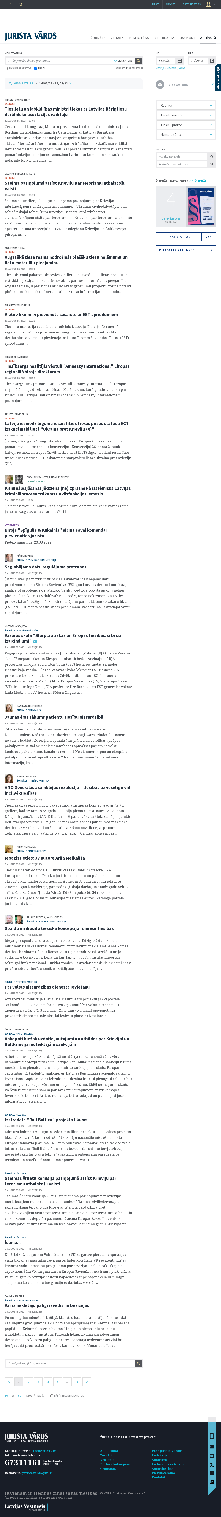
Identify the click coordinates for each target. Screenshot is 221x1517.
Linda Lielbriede (59, 477)
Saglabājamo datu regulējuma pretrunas (46, 567)
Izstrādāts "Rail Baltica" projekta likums (46, 1120)
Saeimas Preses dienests (20, 173)
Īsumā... (13, 1242)
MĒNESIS (172, 68)
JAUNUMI (187, 38)
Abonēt (171, 4)
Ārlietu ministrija (16, 414)
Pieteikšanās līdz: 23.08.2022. (28, 542)
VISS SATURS (23, 83)
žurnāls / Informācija (19, 1033)
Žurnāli (106, 1455)
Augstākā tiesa (15, 247)
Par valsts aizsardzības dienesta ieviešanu (47, 987)
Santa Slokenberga (29, 705)
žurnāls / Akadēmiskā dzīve (21, 630)
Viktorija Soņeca (16, 626)
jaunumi (10, 104)
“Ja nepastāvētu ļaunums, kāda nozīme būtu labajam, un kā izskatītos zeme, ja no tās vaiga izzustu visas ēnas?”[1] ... (67, 509)
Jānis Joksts (54, 917)
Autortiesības (163, 1469)
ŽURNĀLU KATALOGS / (182, 181)
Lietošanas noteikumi (169, 1464)
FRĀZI (39, 68)
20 (12, 1395)
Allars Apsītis (36, 917)
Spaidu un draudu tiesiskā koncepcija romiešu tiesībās (59, 928)
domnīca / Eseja (36, 481)
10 (6, 1395)
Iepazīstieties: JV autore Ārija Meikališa (45, 858)
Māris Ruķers (25, 555)
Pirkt (155, 4)
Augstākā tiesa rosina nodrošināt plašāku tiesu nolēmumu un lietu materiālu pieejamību (66, 260)
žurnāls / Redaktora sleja (21, 1300)
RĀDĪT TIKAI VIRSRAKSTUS (67, 1395)
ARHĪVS (206, 38)
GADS (182, 68)
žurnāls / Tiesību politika (33, 780)
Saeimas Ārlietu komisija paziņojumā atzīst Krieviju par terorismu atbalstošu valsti (61, 1181)
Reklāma (107, 1460)
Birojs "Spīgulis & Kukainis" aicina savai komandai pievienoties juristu (56, 533)
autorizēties (192, 4)
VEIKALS (117, 38)
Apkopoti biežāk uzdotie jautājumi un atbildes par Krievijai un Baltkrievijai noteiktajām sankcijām (67, 1041)
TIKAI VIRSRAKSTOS (18, 68)
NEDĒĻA (160, 68)
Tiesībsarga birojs (16, 356)
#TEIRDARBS (165, 38)
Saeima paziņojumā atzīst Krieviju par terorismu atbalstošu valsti (65, 186)
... (67, 1382)
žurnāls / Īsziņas (15, 1114)
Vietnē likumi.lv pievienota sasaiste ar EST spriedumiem (61, 314)
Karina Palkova (26, 776)
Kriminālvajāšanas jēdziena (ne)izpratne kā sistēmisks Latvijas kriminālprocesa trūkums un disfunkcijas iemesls (68, 491)
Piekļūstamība (163, 1473)
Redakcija (160, 1455)
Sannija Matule (14, 1296)
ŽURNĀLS (98, 38)
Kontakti (159, 1477)
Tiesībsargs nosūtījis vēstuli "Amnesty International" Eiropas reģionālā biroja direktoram (67, 369)
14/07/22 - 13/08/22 (53, 83)
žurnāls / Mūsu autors (31, 851)
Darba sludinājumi (115, 1464)
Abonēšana (109, 1451)
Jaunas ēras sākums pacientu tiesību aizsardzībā (54, 717)
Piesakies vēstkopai (185, 249)
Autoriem (159, 1460)
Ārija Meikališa (26, 846)
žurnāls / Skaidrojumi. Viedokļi (36, 560)
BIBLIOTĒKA (139, 38)
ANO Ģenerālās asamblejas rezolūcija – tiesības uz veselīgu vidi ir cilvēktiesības (68, 790)
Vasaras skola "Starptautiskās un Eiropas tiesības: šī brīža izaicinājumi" (63, 638)
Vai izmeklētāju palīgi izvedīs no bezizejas (47, 1305)
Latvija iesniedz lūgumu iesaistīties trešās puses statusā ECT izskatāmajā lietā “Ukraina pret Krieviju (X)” (67, 426)
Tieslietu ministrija (17, 99)
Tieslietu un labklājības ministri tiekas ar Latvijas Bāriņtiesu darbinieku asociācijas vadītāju (66, 111)
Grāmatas (108, 1469)
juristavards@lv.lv (36, 1473)
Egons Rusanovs (37, 477)
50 (19, 1395)
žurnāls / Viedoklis (29, 710)
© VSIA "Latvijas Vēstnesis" (122, 1493)
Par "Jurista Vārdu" (167, 1451)
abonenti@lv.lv (44, 1451)
